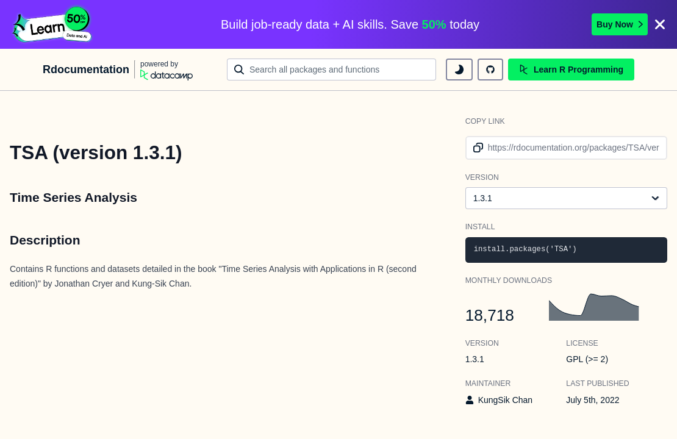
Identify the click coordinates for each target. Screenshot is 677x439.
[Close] (660, 24)
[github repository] (490, 69)
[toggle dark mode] (459, 69)
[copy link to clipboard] (476, 148)
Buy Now (619, 24)
